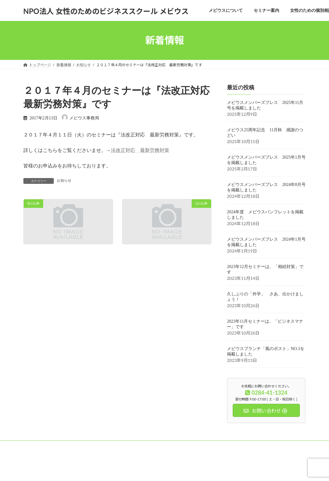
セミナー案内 (81, 446)
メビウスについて (43, 446)
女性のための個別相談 (123, 446)
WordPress (131, 470)
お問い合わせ (191, 446)
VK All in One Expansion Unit (203, 470)
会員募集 (160, 446)
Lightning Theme (162, 470)
